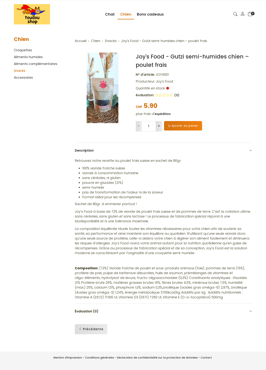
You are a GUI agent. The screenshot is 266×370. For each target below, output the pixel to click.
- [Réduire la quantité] (138, 126)
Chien (125, 14)
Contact (206, 357)
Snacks (19, 70)
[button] (235, 14)
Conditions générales (99, 357)
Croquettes (23, 50)
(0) (167, 95)
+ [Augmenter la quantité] (159, 126)
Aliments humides (28, 57)
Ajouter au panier (183, 126)
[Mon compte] (242, 14)
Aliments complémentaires (35, 64)
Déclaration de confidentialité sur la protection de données (157, 357)
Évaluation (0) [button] (163, 315)
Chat (110, 14)
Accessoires (23, 77)
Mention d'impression (67, 357)
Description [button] (163, 150)
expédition (163, 114)
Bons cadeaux (150, 14)
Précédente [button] (91, 333)
